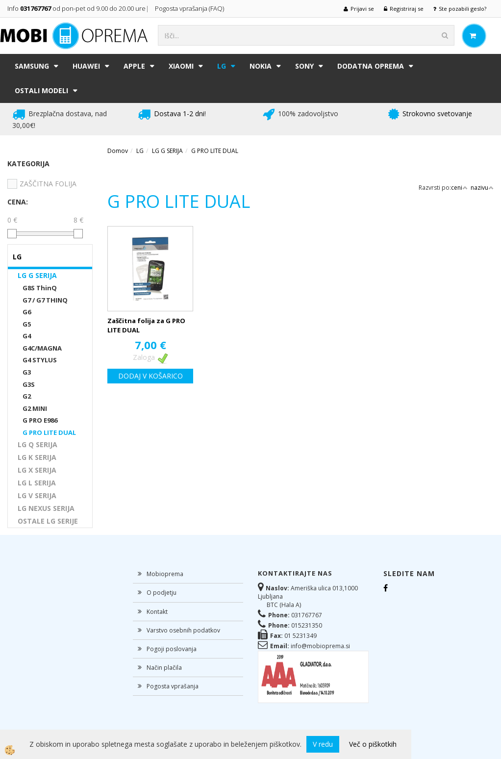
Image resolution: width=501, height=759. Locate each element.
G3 (27, 372)
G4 (27, 335)
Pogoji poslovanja (172, 649)
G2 (27, 396)
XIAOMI (181, 66)
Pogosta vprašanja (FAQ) (190, 8)
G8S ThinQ (40, 287)
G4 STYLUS (40, 359)
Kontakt (157, 611)
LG (221, 66)
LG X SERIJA (37, 470)
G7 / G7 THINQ (45, 300)
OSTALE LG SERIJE (48, 521)
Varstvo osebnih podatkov (183, 630)
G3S (29, 384)
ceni (459, 187)
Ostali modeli (41, 90)
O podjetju (161, 592)
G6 (27, 311)
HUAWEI (86, 66)
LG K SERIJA (37, 457)
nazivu (482, 187)
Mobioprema (165, 574)
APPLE (134, 66)
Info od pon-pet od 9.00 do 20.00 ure (76, 8)
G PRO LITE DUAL (49, 432)
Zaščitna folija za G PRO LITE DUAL (146, 325)
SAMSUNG (32, 66)
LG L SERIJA (37, 482)
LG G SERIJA (37, 275)
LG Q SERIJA (37, 444)
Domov (117, 151)
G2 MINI (35, 408)
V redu (323, 744)
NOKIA (261, 66)
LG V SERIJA (37, 495)
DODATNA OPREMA (370, 66)
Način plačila (164, 667)
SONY (304, 66)
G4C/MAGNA (42, 348)
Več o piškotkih (373, 744)
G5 (27, 324)
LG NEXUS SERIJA (46, 508)
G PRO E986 (40, 420)
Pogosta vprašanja (173, 686)
